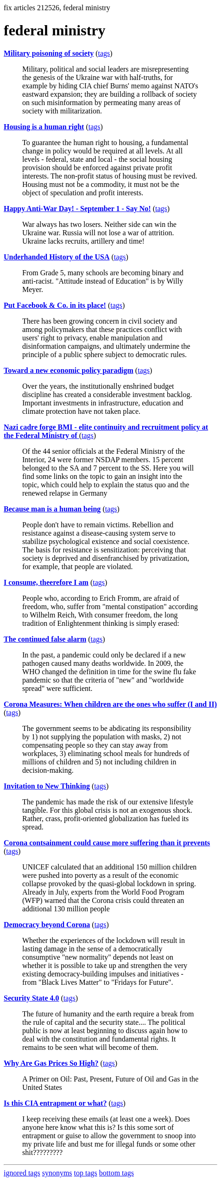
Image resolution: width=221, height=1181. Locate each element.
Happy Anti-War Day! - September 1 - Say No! (77, 208)
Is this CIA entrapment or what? (55, 1103)
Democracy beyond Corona (47, 925)
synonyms (57, 1173)
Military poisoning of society (49, 53)
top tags (85, 1173)
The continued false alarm (45, 639)
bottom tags (116, 1173)
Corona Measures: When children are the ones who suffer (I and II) (110, 704)
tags (104, 53)
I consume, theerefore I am (46, 582)
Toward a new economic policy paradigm (68, 370)
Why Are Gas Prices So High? (51, 1063)
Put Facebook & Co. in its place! (55, 305)
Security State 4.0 (31, 998)
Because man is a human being (52, 509)
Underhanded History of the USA (56, 257)
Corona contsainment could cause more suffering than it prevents (107, 843)
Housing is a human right (44, 127)
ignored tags (22, 1173)
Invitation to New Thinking (47, 786)
